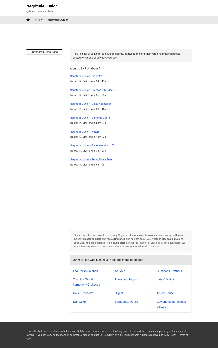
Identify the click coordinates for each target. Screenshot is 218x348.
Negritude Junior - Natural (85, 131)
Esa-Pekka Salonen (85, 271)
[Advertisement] (109, 36)
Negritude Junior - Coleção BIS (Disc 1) (93, 90)
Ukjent (119, 293)
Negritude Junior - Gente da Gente (90, 117)
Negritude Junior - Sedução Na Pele (91, 159)
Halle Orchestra (83, 293)
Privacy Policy (169, 335)
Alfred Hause (165, 293)
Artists (39, 19)
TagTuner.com (131, 335)
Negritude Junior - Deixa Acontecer (90, 103)
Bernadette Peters (126, 301)
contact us (96, 335)
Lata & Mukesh (166, 279)
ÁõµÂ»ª (120, 271)
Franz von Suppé (126, 279)
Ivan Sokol (80, 301)
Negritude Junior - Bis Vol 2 (86, 76)
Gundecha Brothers (169, 271)
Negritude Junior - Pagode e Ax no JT (92, 145)
